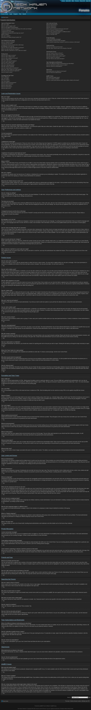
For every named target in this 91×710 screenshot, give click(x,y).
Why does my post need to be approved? (10, 70)
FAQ (20, 14)
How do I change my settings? (8, 42)
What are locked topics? (6, 86)
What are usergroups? (51, 27)
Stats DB (88, 1)
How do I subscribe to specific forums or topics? (56, 64)
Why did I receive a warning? (7, 66)
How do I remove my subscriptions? (54, 66)
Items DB (68, 1)
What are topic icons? (6, 88)
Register (15, 14)
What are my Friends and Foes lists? (54, 46)
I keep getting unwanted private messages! (55, 40)
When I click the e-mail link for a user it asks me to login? (13, 50)
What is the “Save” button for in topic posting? (11, 69)
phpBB (41, 705)
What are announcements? (7, 83)
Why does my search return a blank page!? (55, 55)
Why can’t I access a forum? (7, 63)
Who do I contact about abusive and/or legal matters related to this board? (62, 80)
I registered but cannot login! (7, 31)
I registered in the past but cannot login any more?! (12, 33)
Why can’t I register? (5, 35)
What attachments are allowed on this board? (56, 71)
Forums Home (4, 14)
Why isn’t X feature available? (52, 78)
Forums (77, 1)
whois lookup (13, 687)
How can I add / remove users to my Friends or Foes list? (59, 48)
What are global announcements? (8, 82)
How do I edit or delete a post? (8, 56)
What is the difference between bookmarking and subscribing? (60, 63)
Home (63, 1)
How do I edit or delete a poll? (8, 62)
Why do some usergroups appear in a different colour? (58, 31)
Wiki (73, 1)
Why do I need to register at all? (8, 26)
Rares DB (82, 1)
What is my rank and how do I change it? (10, 49)
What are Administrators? (52, 24)
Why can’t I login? (5, 24)
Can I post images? (5, 81)
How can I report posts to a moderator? (10, 68)
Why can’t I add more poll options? (9, 60)
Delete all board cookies (75, 701)
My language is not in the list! (7, 46)
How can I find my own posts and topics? (55, 58)
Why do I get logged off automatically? (9, 27)
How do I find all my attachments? (53, 72)
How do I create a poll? (6, 59)
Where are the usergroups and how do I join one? (57, 28)
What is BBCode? (5, 76)
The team (67, 701)
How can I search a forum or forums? (54, 53)
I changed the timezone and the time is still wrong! (12, 44)
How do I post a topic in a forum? (8, 55)
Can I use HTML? (5, 78)
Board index (5, 17)
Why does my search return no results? (55, 54)
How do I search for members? (53, 57)
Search (24, 14)
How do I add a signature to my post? (9, 58)
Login (10, 14)
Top (3, 101)
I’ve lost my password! (6, 30)
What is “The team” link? (51, 34)
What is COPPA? (5, 34)
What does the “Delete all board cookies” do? (11, 37)
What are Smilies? (5, 79)
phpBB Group (41, 669)
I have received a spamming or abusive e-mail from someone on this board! (63, 42)
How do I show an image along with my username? (12, 47)
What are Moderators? (51, 26)
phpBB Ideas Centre (66, 677)
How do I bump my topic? (7, 72)
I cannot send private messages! (53, 39)
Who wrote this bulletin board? (53, 77)
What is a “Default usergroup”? (53, 33)
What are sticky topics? (6, 85)
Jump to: (69, 697)
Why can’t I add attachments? (7, 65)
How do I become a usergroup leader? (54, 30)
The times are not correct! (7, 43)
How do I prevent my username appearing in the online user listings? (16, 28)
